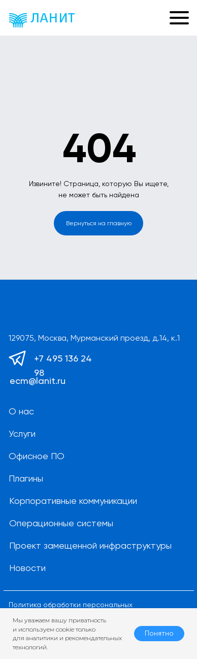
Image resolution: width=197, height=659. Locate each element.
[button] (150, 17)
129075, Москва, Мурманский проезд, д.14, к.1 (94, 338)
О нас (21, 411)
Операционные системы (61, 523)
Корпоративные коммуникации (73, 500)
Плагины (26, 478)
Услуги (22, 433)
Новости (27, 567)
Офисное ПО (36, 456)
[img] (42, 20)
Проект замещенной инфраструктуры (90, 545)
